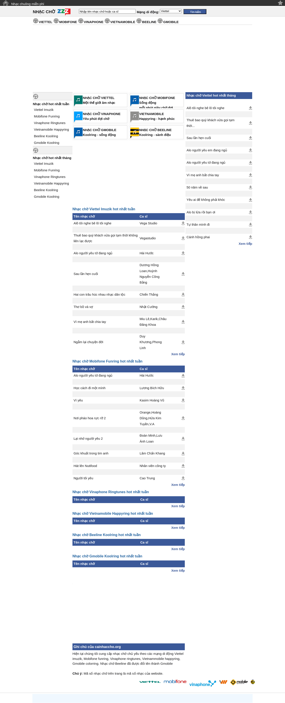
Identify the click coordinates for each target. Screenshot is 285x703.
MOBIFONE (68, 22)
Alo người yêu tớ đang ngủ (93, 253)
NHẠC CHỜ (44, 11)
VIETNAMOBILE (122, 22)
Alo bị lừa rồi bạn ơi (201, 212)
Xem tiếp (178, 354)
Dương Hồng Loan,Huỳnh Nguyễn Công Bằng (150, 273)
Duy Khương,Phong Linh (151, 342)
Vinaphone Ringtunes (49, 123)
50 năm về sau (197, 187)
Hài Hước (147, 253)
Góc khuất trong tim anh (91, 453)
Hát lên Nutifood (85, 466)
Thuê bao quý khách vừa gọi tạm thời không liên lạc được (106, 238)
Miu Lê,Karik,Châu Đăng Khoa (153, 321)
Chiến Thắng (149, 294)
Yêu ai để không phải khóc (206, 199)
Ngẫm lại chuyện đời (88, 342)
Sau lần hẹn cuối (86, 274)
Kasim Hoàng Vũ (152, 400)
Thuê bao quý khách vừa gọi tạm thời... (211, 123)
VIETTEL (45, 22)
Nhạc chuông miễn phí (27, 4)
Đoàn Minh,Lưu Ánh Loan (151, 438)
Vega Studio (148, 223)
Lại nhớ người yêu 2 (88, 438)
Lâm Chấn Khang (152, 453)
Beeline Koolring (46, 136)
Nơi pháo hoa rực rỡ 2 (90, 418)
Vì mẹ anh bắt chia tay (90, 322)
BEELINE (149, 22)
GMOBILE (171, 22)
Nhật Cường (148, 307)
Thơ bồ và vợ (83, 307)
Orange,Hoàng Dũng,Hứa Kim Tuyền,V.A (150, 418)
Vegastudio (148, 238)
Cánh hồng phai (198, 237)
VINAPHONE (94, 22)
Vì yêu (78, 400)
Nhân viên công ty (153, 466)
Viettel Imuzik (44, 110)
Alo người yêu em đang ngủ (207, 150)
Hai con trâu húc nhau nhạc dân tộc (99, 294)
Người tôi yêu (83, 478)
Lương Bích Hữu (152, 388)
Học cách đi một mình (89, 388)
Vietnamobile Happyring (51, 129)
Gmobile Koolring (46, 143)
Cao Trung (147, 478)
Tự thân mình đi (198, 224)
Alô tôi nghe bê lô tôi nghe (92, 223)
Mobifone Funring (47, 116)
